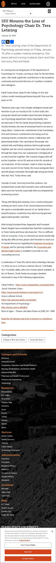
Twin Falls (5, 496)
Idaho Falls (5, 492)
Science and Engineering (11, 379)
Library (4, 417)
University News (36, 340)
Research (5, 480)
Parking (4, 443)
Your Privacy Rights (28, 545)
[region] (28, 545)
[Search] (48, 4)
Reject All (28, 552)
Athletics (5, 469)
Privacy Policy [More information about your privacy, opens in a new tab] (24, 540)
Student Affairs (7, 477)
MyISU (4, 424)
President (5, 462)
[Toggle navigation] (49, 11)
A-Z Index (5, 395)
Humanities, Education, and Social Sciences (19, 365)
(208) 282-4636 (7, 515)
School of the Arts (8, 372)
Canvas (4, 420)
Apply (14, 4)
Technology (6, 383)
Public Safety (6, 447)
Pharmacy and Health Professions (15, 376)
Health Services (7, 439)
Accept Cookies (28, 558)
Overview (5, 459)
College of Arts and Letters (14, 340)
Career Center (7, 436)
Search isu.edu (7, 508)
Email (3, 410)
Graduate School (8, 362)
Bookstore (5, 399)
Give (23, 4)
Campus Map (6, 402)
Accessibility (6, 392)
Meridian (5, 489)
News (3, 427)
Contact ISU (6, 511)
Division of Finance (9, 473)
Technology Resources (10, 450)
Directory (5, 406)
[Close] (52, 531)
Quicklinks (35, 4)
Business (5, 358)
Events (4, 413)
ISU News (8, 11)
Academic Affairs (8, 466)
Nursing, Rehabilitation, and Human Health (18, 369)
